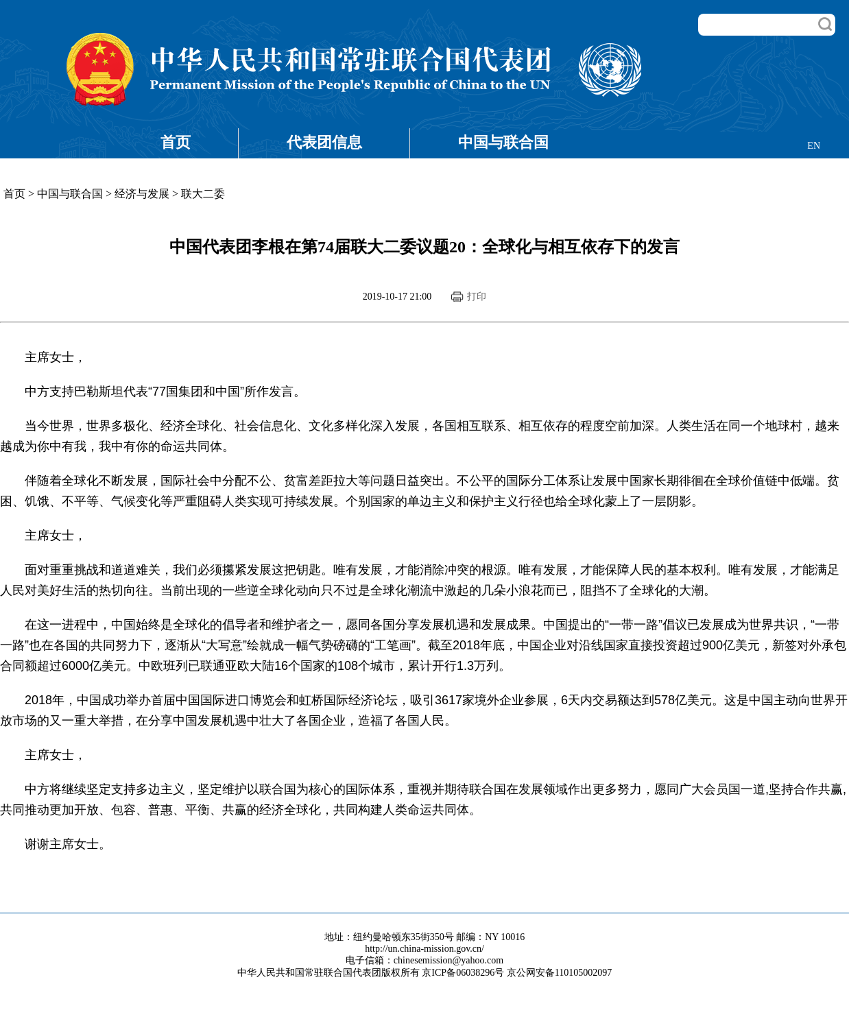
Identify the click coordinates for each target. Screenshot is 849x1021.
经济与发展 (142, 194)
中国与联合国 (503, 142)
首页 (175, 142)
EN (813, 146)
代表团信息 (324, 142)
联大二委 (203, 194)
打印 (476, 296)
